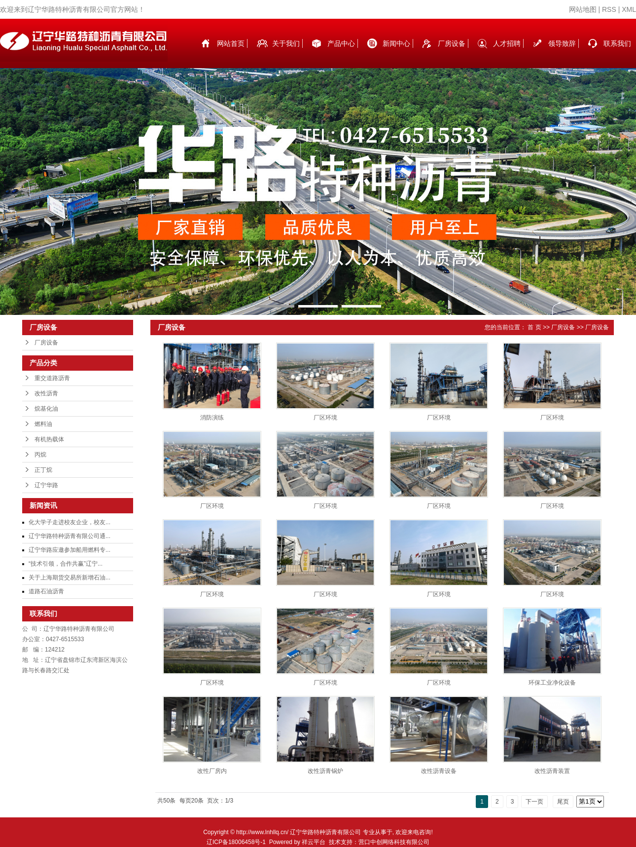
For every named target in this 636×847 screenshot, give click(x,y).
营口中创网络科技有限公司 (393, 842)
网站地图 (583, 9)
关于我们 (286, 43)
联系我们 (617, 43)
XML (629, 9)
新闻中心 (396, 43)
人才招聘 (507, 43)
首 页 (534, 327)
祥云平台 (313, 842)
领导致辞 (562, 43)
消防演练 (212, 417)
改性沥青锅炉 (325, 771)
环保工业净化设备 (552, 682)
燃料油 (43, 424)
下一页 (534, 801)
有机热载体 (49, 439)
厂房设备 (451, 43)
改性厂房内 (212, 771)
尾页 (563, 801)
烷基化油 (46, 408)
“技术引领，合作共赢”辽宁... (66, 563)
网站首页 (231, 43)
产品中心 (341, 43)
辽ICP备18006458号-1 (236, 842)
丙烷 (40, 454)
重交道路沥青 (52, 378)
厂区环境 (325, 417)
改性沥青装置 (552, 771)
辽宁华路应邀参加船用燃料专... (69, 549)
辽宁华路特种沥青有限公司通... (69, 536)
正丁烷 (43, 469)
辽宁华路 (46, 485)
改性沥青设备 (439, 771)
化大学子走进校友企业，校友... (69, 522)
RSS (609, 9)
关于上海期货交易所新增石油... (69, 577)
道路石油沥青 (46, 591)
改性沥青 (46, 393)
